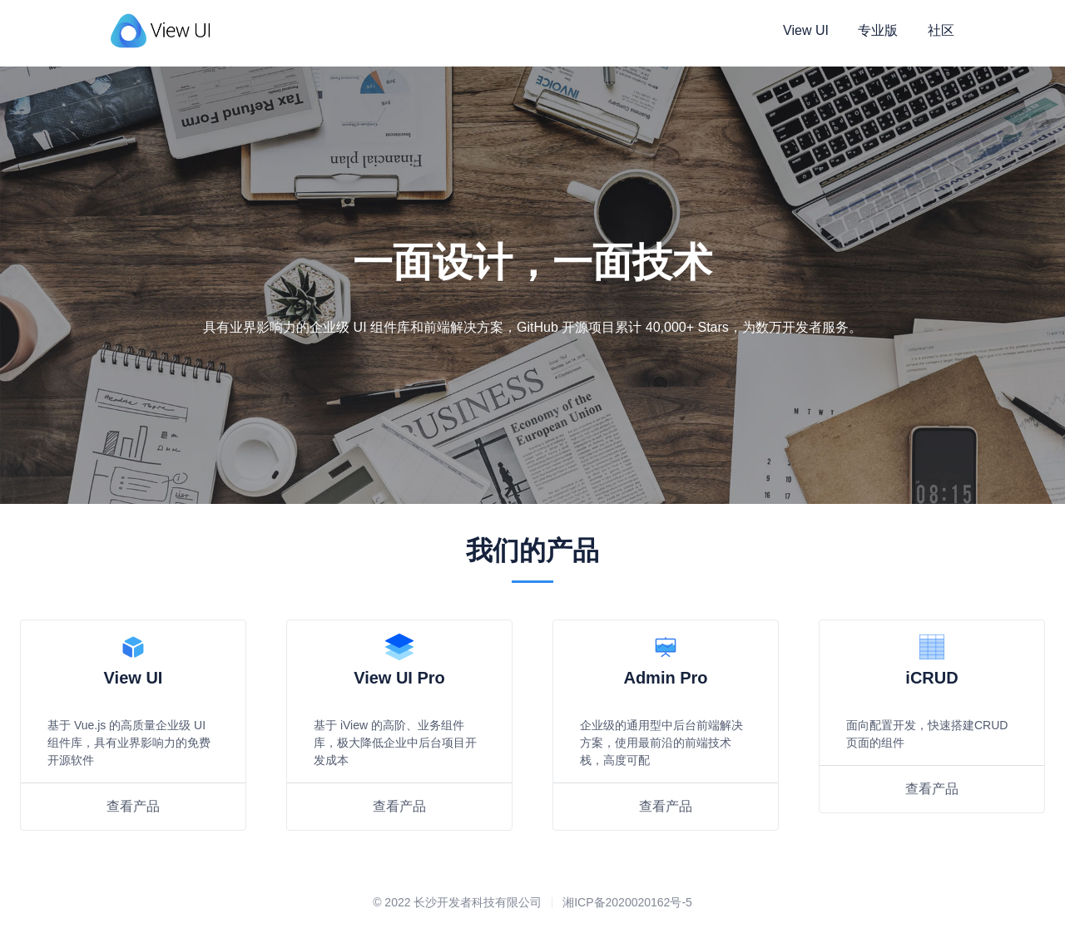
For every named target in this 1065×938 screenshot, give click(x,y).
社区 (941, 30)
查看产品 (133, 806)
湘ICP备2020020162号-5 (627, 902)
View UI (806, 30)
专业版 (878, 30)
